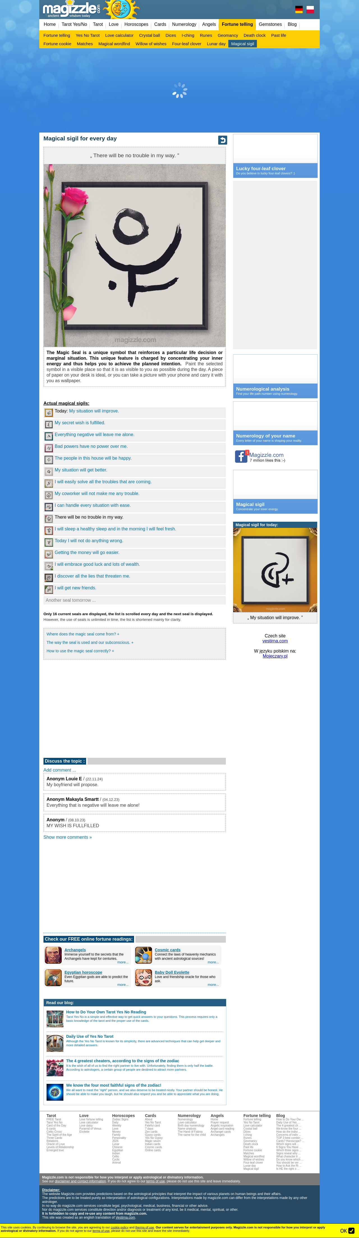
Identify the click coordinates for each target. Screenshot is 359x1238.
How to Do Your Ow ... (290, 1119)
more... (123, 962)
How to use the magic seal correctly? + (80, 651)
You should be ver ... (289, 1162)
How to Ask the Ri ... (289, 1165)
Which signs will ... (287, 1144)
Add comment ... (59, 770)
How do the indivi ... (288, 1131)
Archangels (75, 950)
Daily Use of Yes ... (288, 1122)
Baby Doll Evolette (172, 972)
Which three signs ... (289, 1150)
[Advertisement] (179, 90)
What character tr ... (288, 1156)
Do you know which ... (289, 1159)
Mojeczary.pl (275, 656)
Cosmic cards (168, 950)
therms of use (144, 1227)
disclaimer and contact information (80, 1181)
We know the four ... (288, 1128)
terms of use (155, 1181)
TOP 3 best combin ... (289, 1137)
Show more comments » (67, 837)
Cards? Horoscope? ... (290, 1141)
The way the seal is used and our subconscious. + (90, 642)
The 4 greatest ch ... (288, 1125)
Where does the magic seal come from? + (83, 634)
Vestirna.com (125, 1217)
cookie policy (119, 1227)
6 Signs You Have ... (289, 1147)
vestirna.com (275, 641)
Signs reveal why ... (288, 1153)
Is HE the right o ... (288, 1168)
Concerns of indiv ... (288, 1134)
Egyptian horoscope (83, 972)
